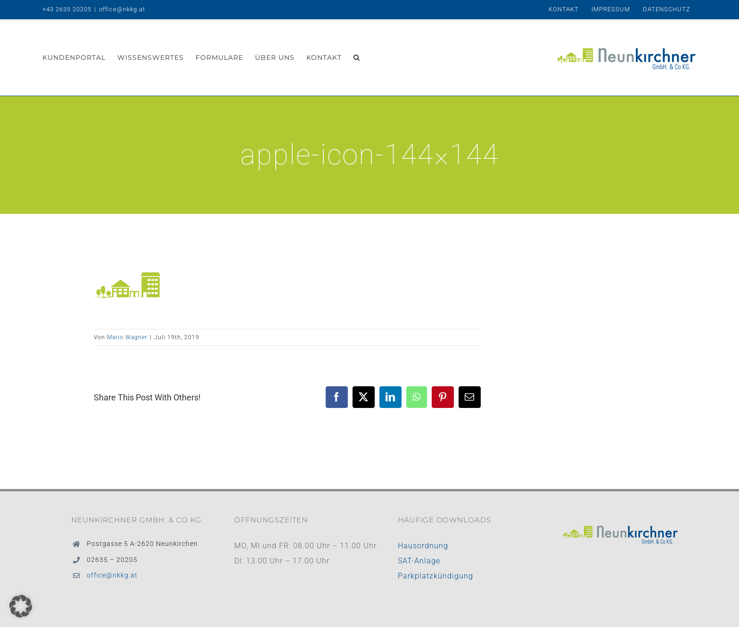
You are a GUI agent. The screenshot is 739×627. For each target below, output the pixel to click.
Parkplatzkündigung (435, 575)
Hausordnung (423, 545)
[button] (356, 57)
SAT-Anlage (419, 560)
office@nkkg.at (122, 9)
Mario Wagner (127, 337)
